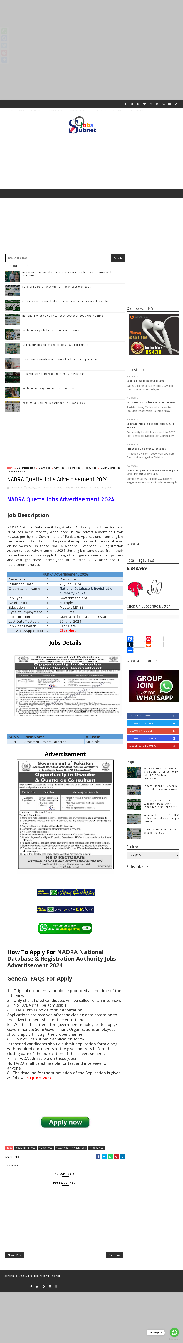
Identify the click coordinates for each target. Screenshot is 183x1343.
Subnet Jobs (32, 1275)
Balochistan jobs (26, 467)
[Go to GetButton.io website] (174, 1339)
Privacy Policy (54, 110)
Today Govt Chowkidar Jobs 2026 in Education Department (59, 359)
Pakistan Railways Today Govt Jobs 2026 (48, 388)
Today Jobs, (106, 487)
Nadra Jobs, (92, 487)
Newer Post (15, 1255)
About (22, 110)
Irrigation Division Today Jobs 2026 (146, 449)
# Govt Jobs (62, 1147)
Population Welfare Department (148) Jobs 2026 (53, 403)
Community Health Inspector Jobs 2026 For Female (55, 345)
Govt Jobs (59, 467)
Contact (35, 110)
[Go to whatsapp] (174, 1332)
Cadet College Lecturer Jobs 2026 (145, 381)
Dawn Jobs (44, 467)
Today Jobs (90, 467)
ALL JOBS (118, 110)
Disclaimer (101, 110)
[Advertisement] (91, 25)
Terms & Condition (78, 110)
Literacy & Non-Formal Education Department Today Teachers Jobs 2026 (69, 301)
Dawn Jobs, (69, 487)
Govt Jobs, (80, 487)
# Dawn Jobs (45, 1147)
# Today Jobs (96, 1147)
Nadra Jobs (74, 467)
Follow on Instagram (153, 738)
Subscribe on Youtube (153, 746)
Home (9, 110)
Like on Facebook (153, 716)
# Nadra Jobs (79, 1147)
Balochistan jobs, (53, 487)
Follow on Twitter (153, 723)
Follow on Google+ (153, 731)
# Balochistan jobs (25, 1147)
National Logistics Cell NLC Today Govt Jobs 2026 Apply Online (62, 316)
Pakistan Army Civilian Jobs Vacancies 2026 (151, 402)
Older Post (115, 1255)
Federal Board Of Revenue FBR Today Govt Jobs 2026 (56, 286)
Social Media (135, 110)
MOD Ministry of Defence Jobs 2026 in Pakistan (53, 374)
